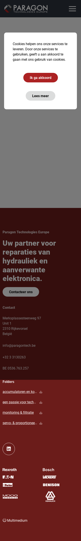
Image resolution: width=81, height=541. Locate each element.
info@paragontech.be (19, 345)
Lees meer (40, 95)
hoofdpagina (13, 117)
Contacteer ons (21, 291)
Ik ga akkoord (40, 77)
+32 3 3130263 (14, 357)
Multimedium (15, 520)
